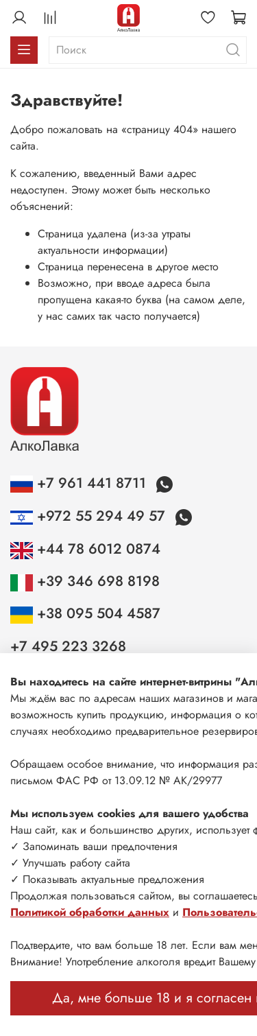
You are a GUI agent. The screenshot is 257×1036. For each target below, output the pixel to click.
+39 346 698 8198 (85, 581)
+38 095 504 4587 (85, 613)
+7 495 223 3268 (68, 646)
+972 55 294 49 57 (89, 516)
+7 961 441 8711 (80, 483)
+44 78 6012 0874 (85, 549)
